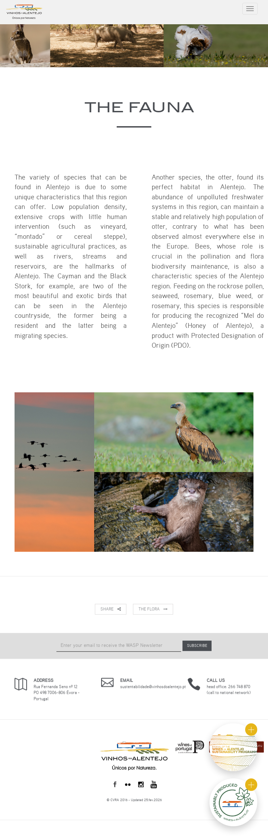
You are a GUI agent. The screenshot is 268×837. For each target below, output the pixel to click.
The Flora (153, 609)
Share (110, 609)
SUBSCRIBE (197, 646)
